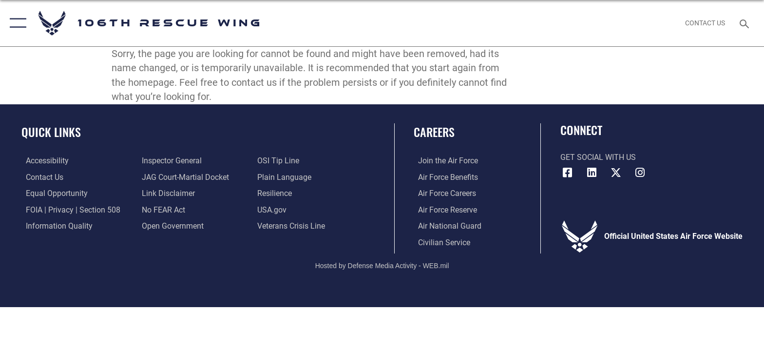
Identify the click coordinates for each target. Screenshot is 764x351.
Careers (434, 131)
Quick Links (51, 131)
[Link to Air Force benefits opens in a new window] (444, 176)
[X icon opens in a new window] (616, 172)
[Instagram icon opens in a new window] (640, 172)
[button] (16, 23)
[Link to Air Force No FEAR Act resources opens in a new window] (162, 209)
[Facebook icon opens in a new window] (567, 172)
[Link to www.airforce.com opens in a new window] (444, 160)
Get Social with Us (598, 157)
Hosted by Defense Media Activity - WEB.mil (382, 265)
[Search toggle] (745, 23)
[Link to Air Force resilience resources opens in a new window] (276, 193)
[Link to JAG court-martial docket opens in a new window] (184, 176)
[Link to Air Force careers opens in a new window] (443, 193)
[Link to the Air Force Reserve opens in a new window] (443, 209)
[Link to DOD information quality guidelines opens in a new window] (54, 225)
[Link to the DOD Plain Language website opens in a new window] (286, 176)
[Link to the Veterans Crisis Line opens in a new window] (292, 225)
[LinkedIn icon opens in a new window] (591, 172)
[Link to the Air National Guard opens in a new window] (445, 225)
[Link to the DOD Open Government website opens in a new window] (171, 225)
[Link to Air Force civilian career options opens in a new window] (440, 242)
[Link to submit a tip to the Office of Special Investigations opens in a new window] (280, 160)
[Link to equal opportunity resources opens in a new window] (52, 193)
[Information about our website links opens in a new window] (166, 193)
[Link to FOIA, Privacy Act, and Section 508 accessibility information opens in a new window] (68, 209)
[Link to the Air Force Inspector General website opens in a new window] (170, 160)
